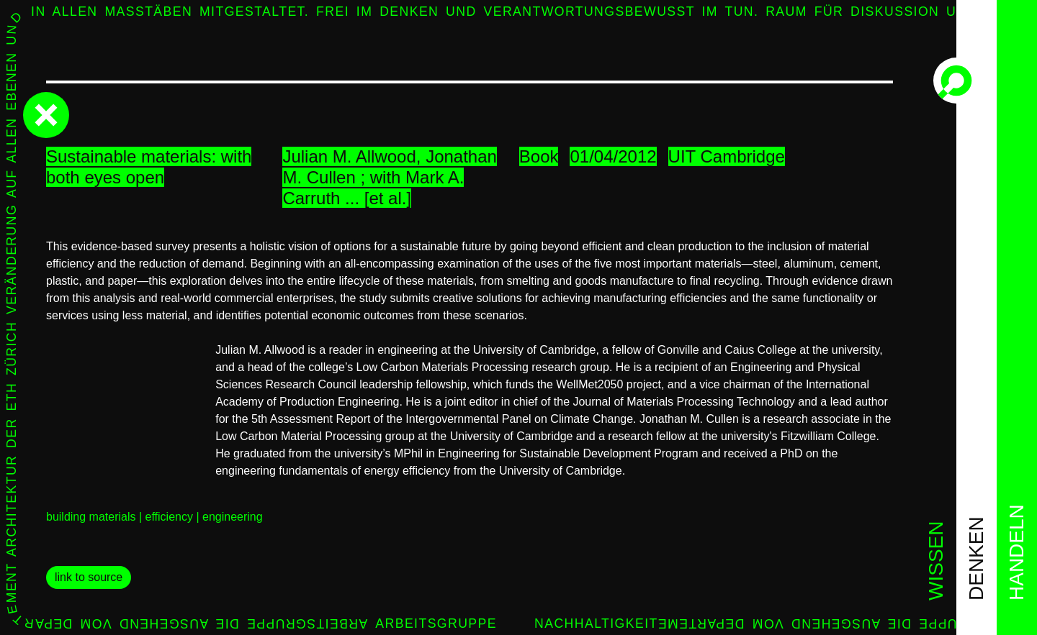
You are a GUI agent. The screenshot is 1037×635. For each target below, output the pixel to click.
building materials (91, 517)
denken (976, 558)
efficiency (169, 517)
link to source (88, 577)
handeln (1016, 552)
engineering (232, 517)
